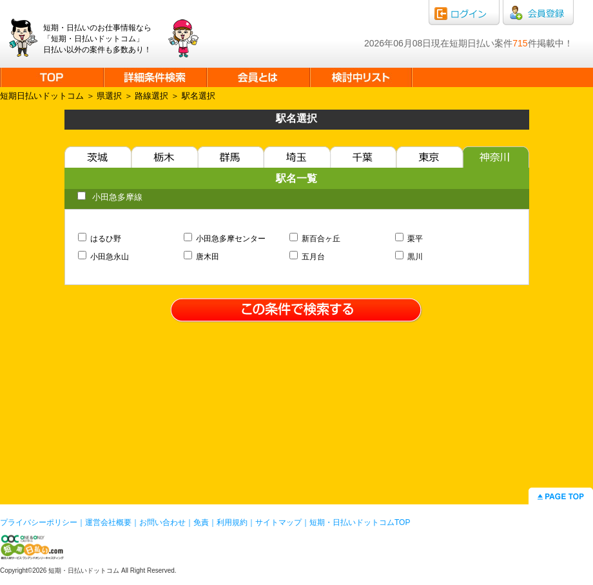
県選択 (109, 96)
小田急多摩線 (109, 197)
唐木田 (202, 256)
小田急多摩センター (225, 238)
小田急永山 (104, 256)
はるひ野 (100, 238)
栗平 (409, 238)
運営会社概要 (108, 522)
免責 (201, 522)
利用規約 (232, 522)
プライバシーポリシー (38, 522)
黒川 (409, 256)
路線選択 (151, 96)
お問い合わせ (162, 522)
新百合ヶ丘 (315, 238)
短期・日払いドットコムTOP (359, 522)
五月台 (307, 256)
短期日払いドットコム (42, 96)
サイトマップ (278, 522)
